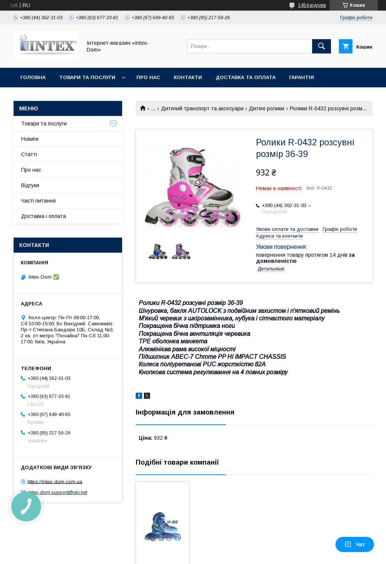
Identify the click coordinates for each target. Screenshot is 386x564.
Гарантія (301, 77)
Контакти (188, 77)
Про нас (148, 77)
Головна (33, 77)
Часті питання (38, 201)
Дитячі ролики (266, 108)
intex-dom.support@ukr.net (57, 492)
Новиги (29, 139)
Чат (355, 544)
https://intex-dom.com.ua (55, 481)
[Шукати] (321, 46)
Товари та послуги (87, 77)
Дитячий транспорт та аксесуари (202, 108)
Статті (29, 154)
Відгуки (30, 185)
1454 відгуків (312, 5)
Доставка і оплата (43, 216)
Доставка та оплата (246, 77)
